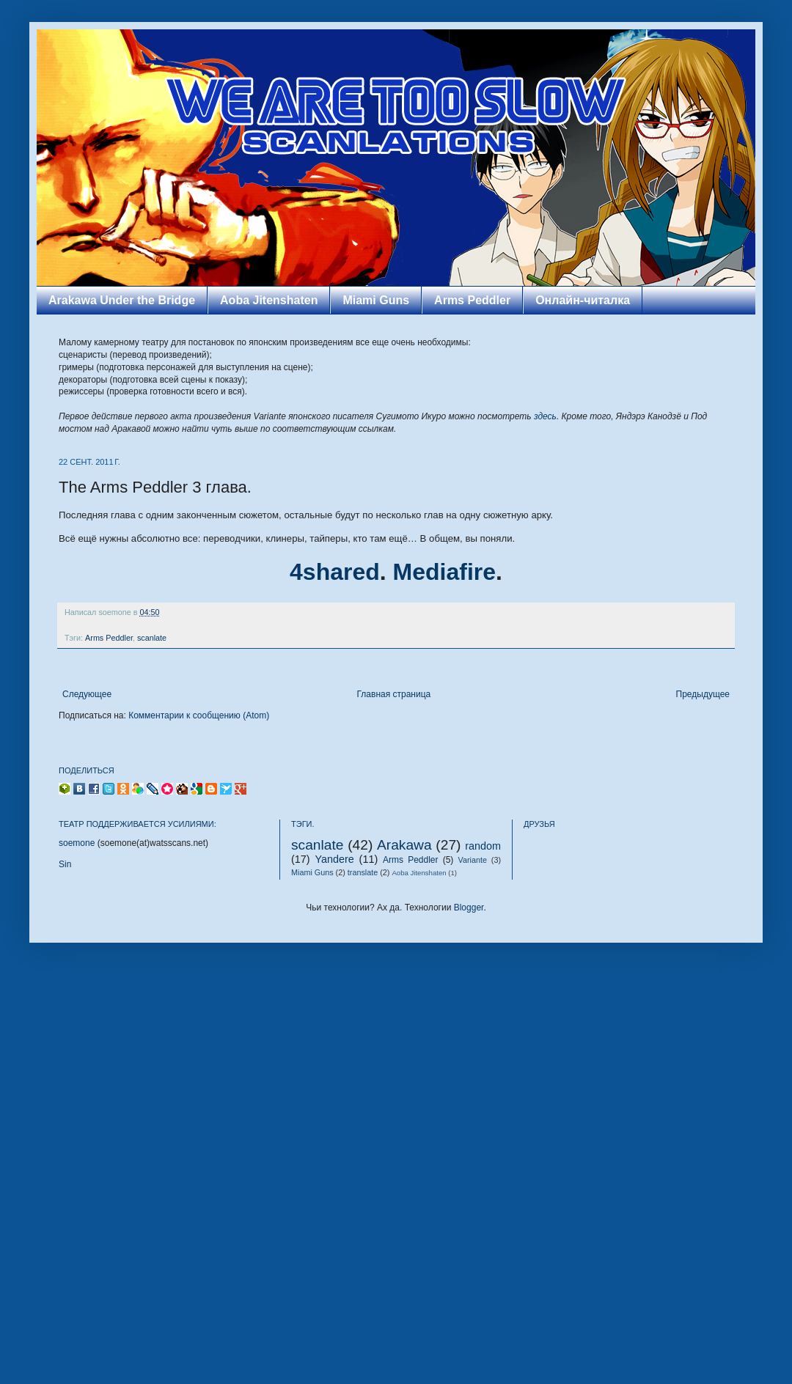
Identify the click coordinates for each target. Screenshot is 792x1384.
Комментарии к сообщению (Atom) (198, 715)
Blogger (469, 907)
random (483, 846)
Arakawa (404, 845)
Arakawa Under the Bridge (121, 300)
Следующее (86, 694)
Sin (65, 864)
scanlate (151, 637)
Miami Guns (375, 300)
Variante (472, 859)
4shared (335, 572)
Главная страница (394, 694)
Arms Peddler (472, 300)
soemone (77, 843)
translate (363, 872)
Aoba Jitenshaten (269, 300)
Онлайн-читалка (582, 300)
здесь (545, 416)
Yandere (334, 859)
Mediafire (444, 572)
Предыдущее (703, 694)
